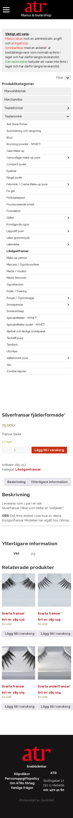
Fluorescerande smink (20, 204)
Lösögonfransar (18, 251)
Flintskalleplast (16, 197)
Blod (9, 137)
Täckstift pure (15, 338)
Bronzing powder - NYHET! (24, 144)
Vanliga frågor (22, 788)
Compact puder (16, 164)
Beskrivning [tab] (16, 482)
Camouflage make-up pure (23, 157)
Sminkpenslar (15, 304)
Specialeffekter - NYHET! (22, 317)
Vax (9, 364)
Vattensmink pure (17, 358)
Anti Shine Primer (17, 124)
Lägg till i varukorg (49, 450)
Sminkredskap (15, 311)
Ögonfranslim (15, 284)
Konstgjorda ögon (18, 224)
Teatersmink (13, 116)
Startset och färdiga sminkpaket (26, 331)
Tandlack (12, 344)
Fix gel (11, 191)
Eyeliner (12, 171)
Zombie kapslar (16, 371)
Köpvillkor (22, 774)
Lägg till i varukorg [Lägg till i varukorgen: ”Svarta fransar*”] (19, 633)
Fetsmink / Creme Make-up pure (27, 184)
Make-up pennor (17, 257)
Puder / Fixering (17, 291)
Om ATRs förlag (22, 783)
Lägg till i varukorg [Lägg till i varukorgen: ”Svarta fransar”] (19, 706)
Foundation (14, 211)
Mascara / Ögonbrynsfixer (23, 264)
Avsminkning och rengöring (24, 130)
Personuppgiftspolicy (22, 778)
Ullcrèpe (12, 351)
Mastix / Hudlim (16, 271)
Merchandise (13, 99)
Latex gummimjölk (18, 237)
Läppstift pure (15, 231)
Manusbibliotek (15, 91)
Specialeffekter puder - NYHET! (26, 324)
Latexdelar (13, 244)
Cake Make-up (15, 150)
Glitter (10, 217)
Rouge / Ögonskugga (20, 297)
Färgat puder (14, 177)
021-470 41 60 (53, 790)
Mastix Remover (16, 277)
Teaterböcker (13, 108)
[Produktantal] (16, 450)
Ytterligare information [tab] (49, 482)
